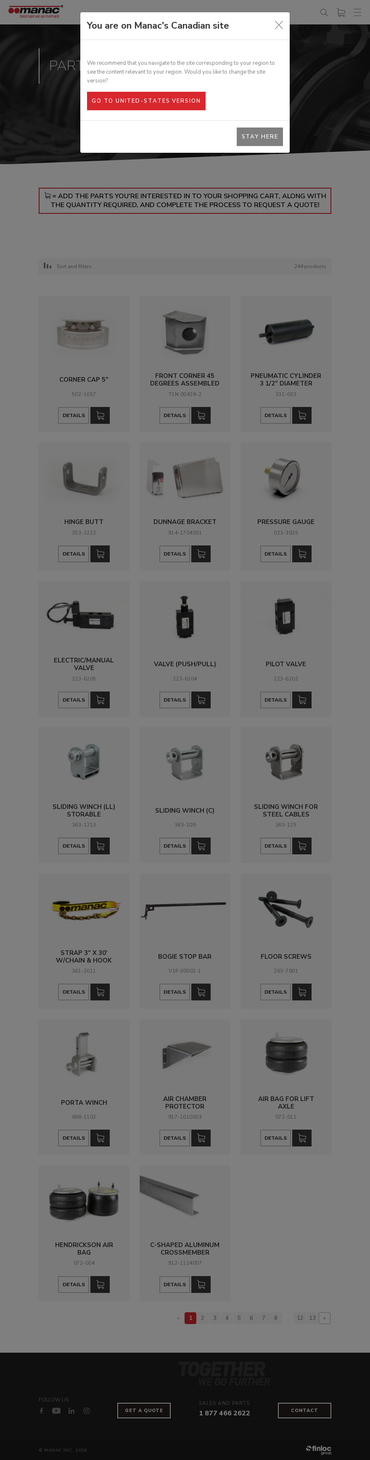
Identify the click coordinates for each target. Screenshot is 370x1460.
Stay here (260, 137)
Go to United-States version (146, 101)
